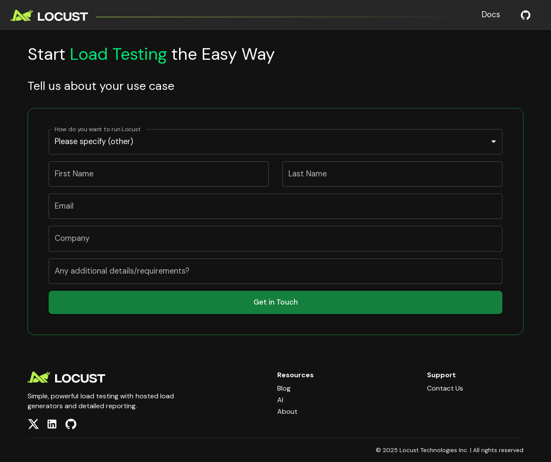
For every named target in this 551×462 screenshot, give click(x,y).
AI (280, 399)
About (287, 411)
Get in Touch (276, 302)
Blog (284, 388)
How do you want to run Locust (98, 129)
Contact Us (445, 388)
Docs (491, 14)
